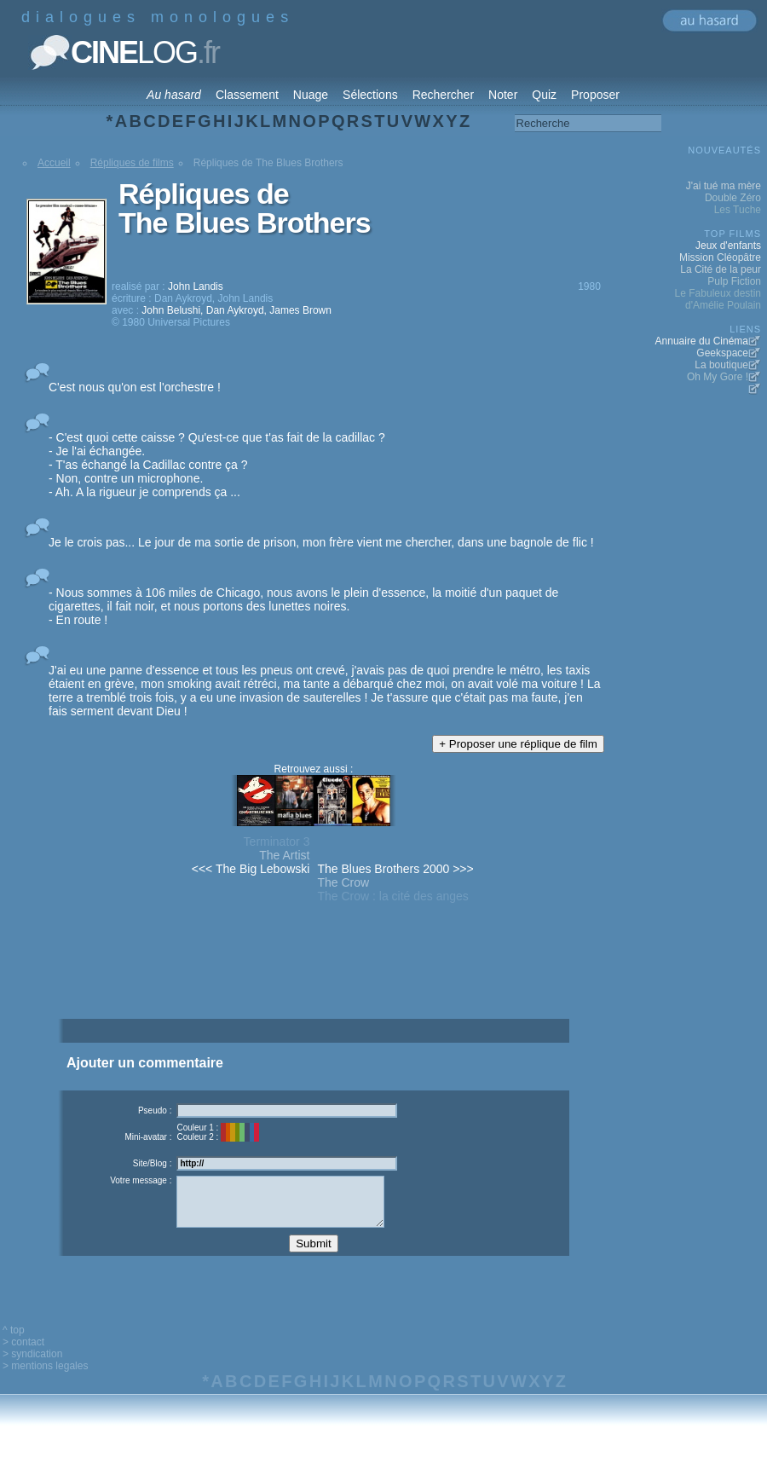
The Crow (343, 882)
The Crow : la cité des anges (392, 896)
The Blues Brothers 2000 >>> (395, 869)
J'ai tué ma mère (723, 186)
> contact (23, 1355)
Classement (247, 94)
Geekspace (722, 353)
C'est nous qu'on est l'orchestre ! (135, 387)
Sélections (370, 94)
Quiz (544, 94)
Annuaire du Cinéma (701, 341)
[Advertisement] (313, 990)
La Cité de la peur (720, 269)
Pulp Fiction (734, 281)
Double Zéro (733, 198)
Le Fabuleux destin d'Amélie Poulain (718, 299)
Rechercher (443, 94)
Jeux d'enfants (728, 246)
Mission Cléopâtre (720, 257)
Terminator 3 (277, 841)
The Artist (284, 855)
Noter (502, 94)
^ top (14, 1343)
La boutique (721, 365)
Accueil (54, 163)
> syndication (32, 1367)
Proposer (595, 94)
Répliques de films (132, 163)
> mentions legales (45, 1379)
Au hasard (174, 94)
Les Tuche (737, 210)
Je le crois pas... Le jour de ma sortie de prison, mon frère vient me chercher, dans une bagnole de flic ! (321, 542)
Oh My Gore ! (717, 377)
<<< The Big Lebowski (251, 869)
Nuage (310, 94)
